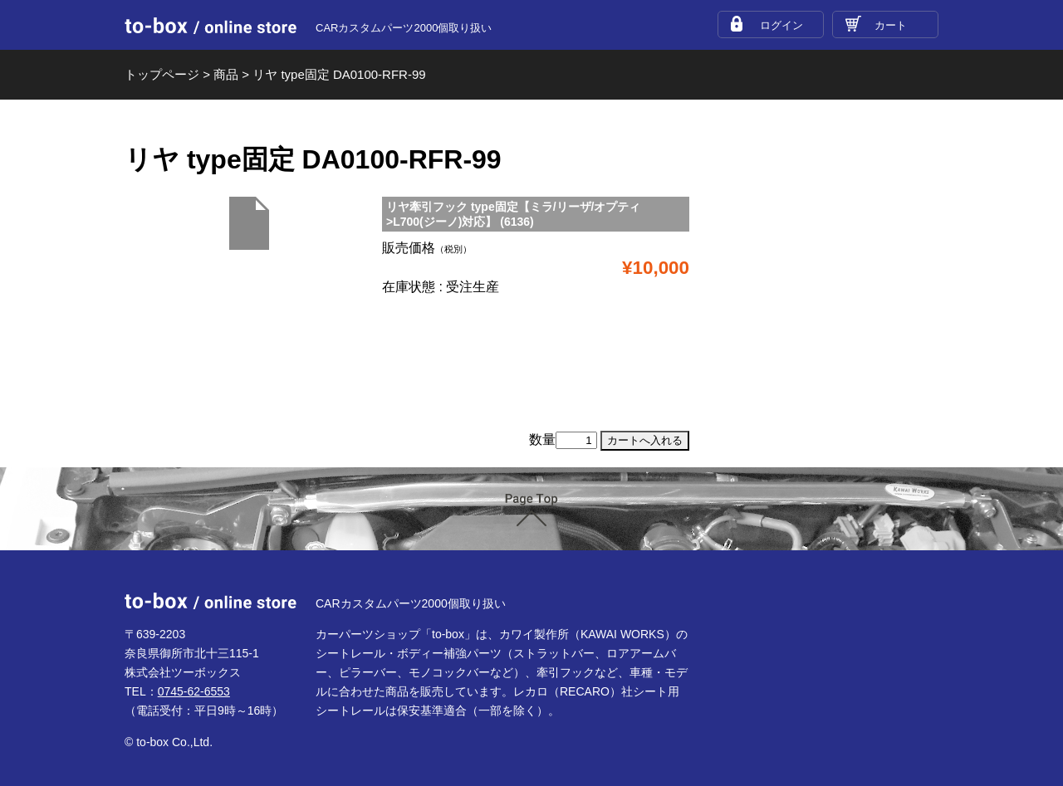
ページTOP (531, 510)
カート (890, 25)
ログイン (781, 25)
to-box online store (210, 25)
